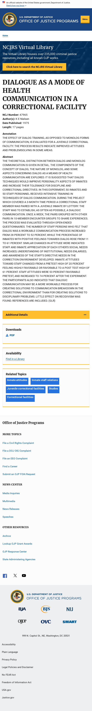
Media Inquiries (11, 493)
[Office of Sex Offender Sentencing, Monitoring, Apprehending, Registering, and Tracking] (70, 624)
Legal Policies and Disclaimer (17, 667)
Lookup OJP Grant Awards (17, 543)
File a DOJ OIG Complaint (17, 450)
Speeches (8, 516)
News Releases (11, 508)
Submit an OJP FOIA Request (19, 474)
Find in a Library (15, 359)
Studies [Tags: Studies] (53, 388)
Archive (7, 535)
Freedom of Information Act (16, 682)
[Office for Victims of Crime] (46, 624)
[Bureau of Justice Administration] (22, 611)
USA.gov (6, 690)
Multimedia (9, 501)
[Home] (48, 19)
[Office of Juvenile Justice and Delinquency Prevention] (22, 624)
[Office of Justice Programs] (10, 19)
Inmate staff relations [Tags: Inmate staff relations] (45, 380)
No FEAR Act (9, 674)
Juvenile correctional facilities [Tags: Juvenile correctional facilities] (25, 388)
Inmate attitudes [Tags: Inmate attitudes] (17, 380)
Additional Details (17, 314)
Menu (85, 19)
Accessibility (9, 644)
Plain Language (10, 652)
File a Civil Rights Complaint (18, 442)
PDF (12, 335)
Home (5, 35)
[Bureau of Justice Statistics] (46, 613)
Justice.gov (8, 697)
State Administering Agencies (19, 559)
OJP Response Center (15, 551)
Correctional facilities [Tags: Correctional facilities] (20, 397)
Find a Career (10, 466)
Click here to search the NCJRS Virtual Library (34, 66)
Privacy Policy (9, 659)
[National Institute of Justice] (70, 611)
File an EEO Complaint (15, 458)
